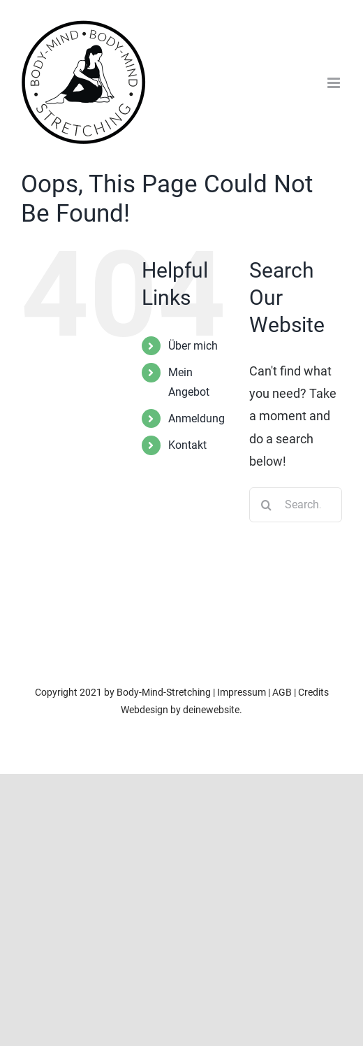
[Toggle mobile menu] (334, 83)
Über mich (193, 345)
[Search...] (295, 504)
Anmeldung (196, 418)
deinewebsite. (212, 709)
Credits (313, 692)
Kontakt (187, 445)
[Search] (266, 504)
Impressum (241, 692)
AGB (282, 692)
